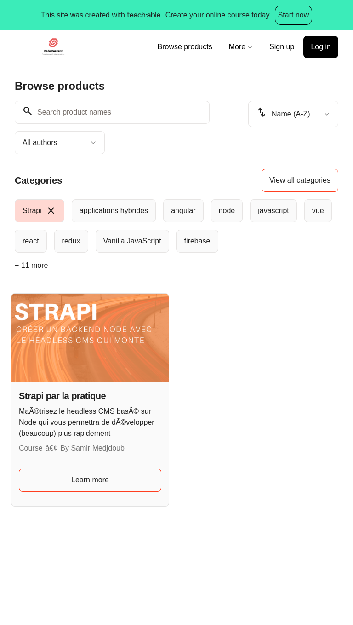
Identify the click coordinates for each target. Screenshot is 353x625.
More (241, 47)
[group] (176, 226)
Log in (321, 47)
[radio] (39, 210)
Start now (293, 15)
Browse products (185, 47)
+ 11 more (31, 265)
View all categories (299, 180)
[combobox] (60, 142)
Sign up (281, 47)
